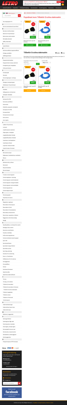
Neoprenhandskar (7, 167)
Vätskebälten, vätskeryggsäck (9, 334)
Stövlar (4, 266)
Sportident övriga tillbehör (9, 246)
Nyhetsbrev (51, 7)
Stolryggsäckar (6, 261)
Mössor (4, 158)
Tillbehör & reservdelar (8, 284)
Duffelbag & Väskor (7, 55)
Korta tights (6, 120)
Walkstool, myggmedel (8, 314)
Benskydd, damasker (7, 39)
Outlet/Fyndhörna (7, 7)
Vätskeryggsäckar (7, 337)
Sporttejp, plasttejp (7, 251)
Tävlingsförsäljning (24, 7)
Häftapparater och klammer (9, 92)
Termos (4, 279)
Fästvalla (5, 75)
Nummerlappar (6, 170)
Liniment (5, 127)
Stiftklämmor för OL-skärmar (9, 259)
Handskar (5, 89)
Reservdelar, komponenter (9, 212)
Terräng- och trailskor (8, 281)
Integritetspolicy (41, 402)
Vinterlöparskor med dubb (9, 324)
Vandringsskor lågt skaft (8, 321)
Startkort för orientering (8, 253)
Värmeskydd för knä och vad (9, 329)
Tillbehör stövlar (7, 294)
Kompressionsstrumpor (8, 115)
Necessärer (5, 165)
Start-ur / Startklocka (8, 256)
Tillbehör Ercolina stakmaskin (10, 289)
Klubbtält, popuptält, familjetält (10, 107)
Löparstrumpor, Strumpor (9, 148)
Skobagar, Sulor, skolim (8, 227)
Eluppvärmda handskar (8, 60)
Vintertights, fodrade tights (9, 326)
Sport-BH (5, 240)
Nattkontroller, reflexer (8, 162)
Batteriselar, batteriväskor (9, 36)
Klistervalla (5, 104)
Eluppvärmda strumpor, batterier (10, 62)
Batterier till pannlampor (8, 33)
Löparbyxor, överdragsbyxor (9, 140)
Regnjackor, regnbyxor (8, 202)
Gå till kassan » (12, 13)
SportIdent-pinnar (7, 248)
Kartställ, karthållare (8, 101)
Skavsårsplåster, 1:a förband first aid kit (11, 225)
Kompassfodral (6, 112)
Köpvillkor (15, 7)
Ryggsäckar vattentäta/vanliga (10, 217)
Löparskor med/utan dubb (8, 145)
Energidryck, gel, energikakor (9, 65)
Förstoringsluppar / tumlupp (9, 77)
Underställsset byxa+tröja (9, 307)
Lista (63, 53)
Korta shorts (6, 117)
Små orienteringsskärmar (8, 235)
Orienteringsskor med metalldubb (10, 185)
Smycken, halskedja (7, 232)
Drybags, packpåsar (7, 53)
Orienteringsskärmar (7, 188)
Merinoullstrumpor (7, 152)
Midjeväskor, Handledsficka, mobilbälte (11, 155)
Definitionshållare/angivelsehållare (11, 50)
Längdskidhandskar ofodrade (9, 137)
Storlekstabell (34, 7)
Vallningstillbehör (7, 318)
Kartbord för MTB (7, 99)
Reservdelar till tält (7, 207)
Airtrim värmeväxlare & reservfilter (10, 26)
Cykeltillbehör (6, 46)
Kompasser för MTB (7, 109)
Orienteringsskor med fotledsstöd (10, 180)
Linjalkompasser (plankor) (9, 129)
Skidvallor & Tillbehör (31, 13)
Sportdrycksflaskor (7, 243)
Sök (38, 64)
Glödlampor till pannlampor (9, 85)
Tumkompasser (6, 300)
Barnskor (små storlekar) (8, 31)
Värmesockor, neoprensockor (9, 332)
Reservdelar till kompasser (9, 204)
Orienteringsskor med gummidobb (10, 182)
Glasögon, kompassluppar (9, 82)
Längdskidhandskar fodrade (9, 135)
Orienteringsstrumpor (8, 190)
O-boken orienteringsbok (8, 174)
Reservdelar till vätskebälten (9, 210)
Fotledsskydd (6, 72)
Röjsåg (4, 220)
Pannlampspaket (7, 195)
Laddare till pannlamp (8, 124)
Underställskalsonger (8, 304)
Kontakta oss (59, 7)
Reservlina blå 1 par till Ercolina (43, 87)
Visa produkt (30, 45)
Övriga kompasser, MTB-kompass (10, 341)
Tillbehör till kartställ (8, 297)
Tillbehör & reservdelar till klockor (10, 287)
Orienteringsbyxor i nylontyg (9, 177)
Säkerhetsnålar (6, 272)
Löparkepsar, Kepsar (7, 143)
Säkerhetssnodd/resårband (9, 274)
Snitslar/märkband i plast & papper (11, 238)
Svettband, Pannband (7, 269)
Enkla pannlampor (7, 68)
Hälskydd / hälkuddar (7, 94)
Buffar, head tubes (7, 41)
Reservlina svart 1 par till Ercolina (29, 87)
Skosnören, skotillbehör (8, 230)
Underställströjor (7, 309)
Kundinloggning (43, 7)
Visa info (28, 90)
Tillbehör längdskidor (8, 292)
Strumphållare (6, 264)
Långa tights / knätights (8, 132)
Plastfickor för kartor (8, 197)
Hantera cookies (49, 402)
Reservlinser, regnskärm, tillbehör (10, 215)
